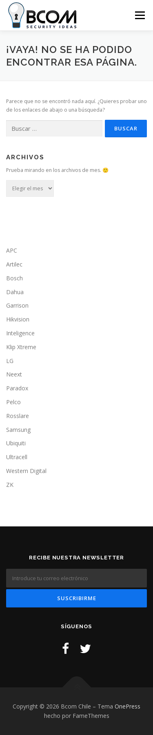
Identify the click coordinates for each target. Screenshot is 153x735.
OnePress (127, 706)
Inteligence (20, 333)
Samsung (18, 430)
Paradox (17, 388)
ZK (9, 485)
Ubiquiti (16, 443)
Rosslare (17, 416)
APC (11, 250)
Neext (14, 374)
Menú (139, 15)
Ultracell (16, 457)
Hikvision (17, 319)
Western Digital (26, 471)
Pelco (13, 402)
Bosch (14, 278)
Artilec (14, 264)
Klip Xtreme (21, 347)
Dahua (15, 292)
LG (9, 361)
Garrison (17, 305)
